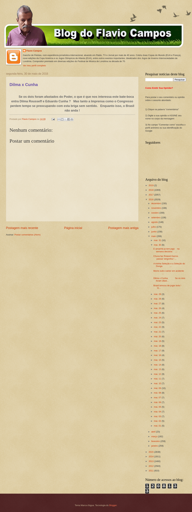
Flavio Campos (34, 50)
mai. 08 (158, 392)
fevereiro (155, 441)
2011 (151, 470)
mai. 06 (158, 402)
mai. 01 (158, 425)
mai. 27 (158, 303)
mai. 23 (158, 322)
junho (154, 231)
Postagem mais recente (22, 228)
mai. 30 (158, 245)
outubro (155, 212)
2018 (151, 190)
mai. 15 (158, 360)
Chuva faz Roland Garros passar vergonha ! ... (167, 257)
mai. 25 (158, 313)
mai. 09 (158, 388)
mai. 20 (158, 336)
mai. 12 (158, 374)
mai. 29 (158, 294)
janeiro (154, 446)
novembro (156, 208)
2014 (151, 456)
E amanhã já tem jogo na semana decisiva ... (166, 250)
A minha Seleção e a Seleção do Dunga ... (169, 264)
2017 (151, 194)
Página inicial (73, 228)
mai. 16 (158, 355)
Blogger (113, 505)
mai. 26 (158, 308)
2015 (151, 452)
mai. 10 (158, 383)
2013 (151, 461)
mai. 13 (158, 369)
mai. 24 (158, 317)
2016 (151, 199)
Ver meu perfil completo (34, 65)
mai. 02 (158, 421)
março (154, 436)
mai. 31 (158, 240)
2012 (151, 466)
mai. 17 (158, 350)
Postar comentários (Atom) (27, 234)
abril (153, 431)
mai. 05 (158, 407)
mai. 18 (158, 346)
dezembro (156, 203)
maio (153, 236)
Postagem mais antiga (123, 228)
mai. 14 (158, 364)
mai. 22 (158, 327)
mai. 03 (158, 416)
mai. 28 (158, 298)
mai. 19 (158, 341)
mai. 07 (158, 397)
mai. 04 (158, 411)
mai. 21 (158, 331)
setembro (156, 217)
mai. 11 (158, 378)
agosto (154, 222)
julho (153, 227)
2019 (151, 185)
